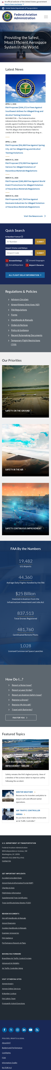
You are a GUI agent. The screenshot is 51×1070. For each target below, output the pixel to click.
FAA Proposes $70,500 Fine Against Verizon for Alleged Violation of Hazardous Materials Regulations (21, 167)
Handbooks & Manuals (22, 319)
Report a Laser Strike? (22, 690)
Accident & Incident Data (12, 878)
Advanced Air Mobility (10, 963)
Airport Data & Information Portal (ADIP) (17, 883)
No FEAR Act (7, 1067)
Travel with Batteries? (22, 709)
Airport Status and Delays (16, 248)
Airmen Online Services (11, 988)
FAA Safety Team (9, 998)
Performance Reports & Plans (14, 943)
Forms (14, 314)
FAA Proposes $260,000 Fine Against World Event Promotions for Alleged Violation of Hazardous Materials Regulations (25, 185)
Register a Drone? (20, 699)
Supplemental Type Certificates (14, 897)
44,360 (26, 577)
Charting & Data (8, 888)
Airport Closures (36, 265)
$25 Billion (25, 593)
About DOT (6, 1043)
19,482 (26, 561)
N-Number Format (13, 236)
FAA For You (21, 717)
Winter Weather (25, 792)
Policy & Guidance (20, 330)
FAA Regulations (19, 309)
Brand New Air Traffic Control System (16, 958)
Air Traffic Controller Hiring (12, 968)
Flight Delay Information (11, 893)
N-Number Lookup (9, 993)
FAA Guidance (7, 938)
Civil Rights (6, 1053)
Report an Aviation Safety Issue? (27, 694)
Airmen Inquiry (7, 983)
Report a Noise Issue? (22, 685)
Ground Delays (15, 260)
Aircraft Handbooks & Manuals (14, 918)
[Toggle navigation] (46, 16)
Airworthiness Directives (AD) (25, 304)
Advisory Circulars (19, 299)
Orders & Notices (19, 325)
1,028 (25, 645)
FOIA (4, 1057)
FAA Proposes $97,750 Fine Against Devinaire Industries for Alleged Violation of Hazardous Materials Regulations (24, 203)
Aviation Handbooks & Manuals (14, 928)
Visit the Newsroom (35, 216)
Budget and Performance (12, 1047)
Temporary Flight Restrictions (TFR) (25, 342)
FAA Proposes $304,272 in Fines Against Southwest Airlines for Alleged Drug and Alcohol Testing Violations (24, 111)
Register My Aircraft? (21, 704)
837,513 (25, 613)
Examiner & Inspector (10, 933)
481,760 (25, 629)
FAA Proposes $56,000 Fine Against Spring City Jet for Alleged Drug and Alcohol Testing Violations (25, 149)
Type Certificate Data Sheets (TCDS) (16, 903)
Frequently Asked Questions (13, 1003)
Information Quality (9, 1062)
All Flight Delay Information (25, 275)
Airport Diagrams (9, 923)
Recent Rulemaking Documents (26, 335)
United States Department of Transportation (22, 8)
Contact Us (6, 861)
